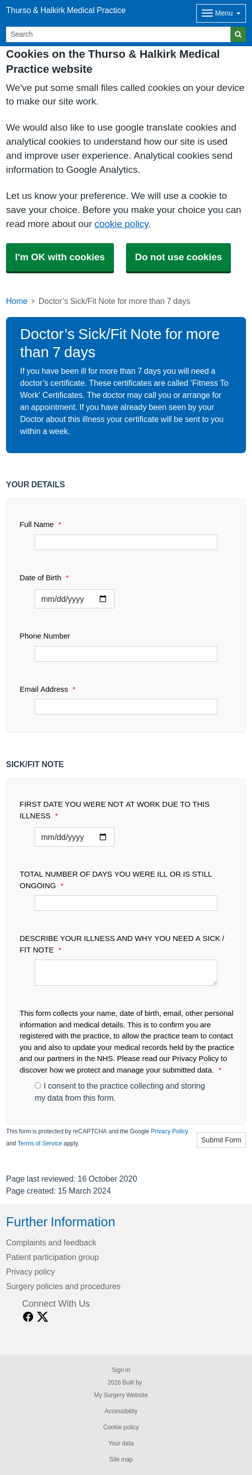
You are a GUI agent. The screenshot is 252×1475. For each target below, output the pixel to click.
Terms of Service (40, 1143)
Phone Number (45, 636)
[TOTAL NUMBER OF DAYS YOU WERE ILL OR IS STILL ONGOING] (126, 903)
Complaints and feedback (51, 1242)
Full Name (40, 524)
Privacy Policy (169, 1131)
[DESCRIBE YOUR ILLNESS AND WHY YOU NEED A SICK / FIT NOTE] (126, 973)
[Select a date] (74, 598)
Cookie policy (121, 1427)
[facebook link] (28, 1317)
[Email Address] (126, 706)
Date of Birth (44, 577)
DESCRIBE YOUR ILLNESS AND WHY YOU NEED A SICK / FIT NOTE (122, 944)
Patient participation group (52, 1257)
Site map (121, 1459)
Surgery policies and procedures (63, 1286)
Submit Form (221, 1139)
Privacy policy (30, 1272)
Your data (121, 1443)
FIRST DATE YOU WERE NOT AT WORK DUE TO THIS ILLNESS (115, 809)
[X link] (43, 1317)
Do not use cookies (178, 257)
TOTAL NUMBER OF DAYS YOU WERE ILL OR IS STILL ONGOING (116, 879)
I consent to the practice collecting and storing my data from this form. (120, 1092)
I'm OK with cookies (60, 257)
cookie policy (121, 224)
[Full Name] (126, 542)
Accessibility (120, 1411)
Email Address (47, 689)
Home (17, 301)
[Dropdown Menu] (221, 13)
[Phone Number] (126, 654)
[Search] (118, 34)
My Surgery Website (121, 1395)
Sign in (121, 1370)
